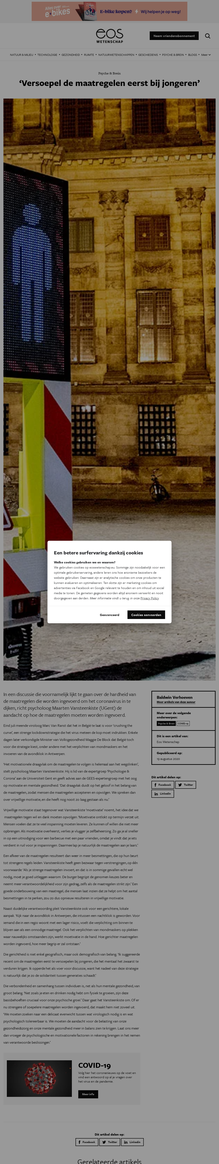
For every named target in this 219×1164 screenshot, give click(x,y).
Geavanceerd (109, 614)
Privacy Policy (150, 598)
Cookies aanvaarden (146, 614)
